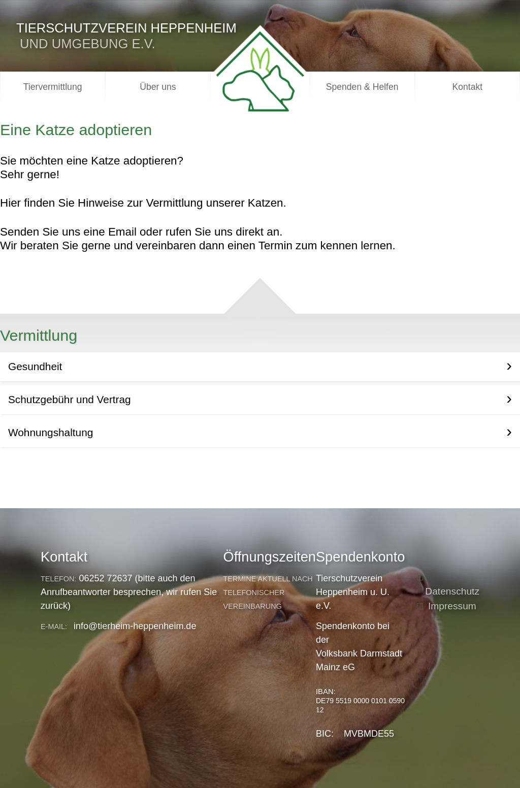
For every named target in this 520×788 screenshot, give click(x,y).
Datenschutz (452, 591)
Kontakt (467, 87)
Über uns (158, 87)
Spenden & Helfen (362, 87)
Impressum (452, 606)
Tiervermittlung (52, 87)
